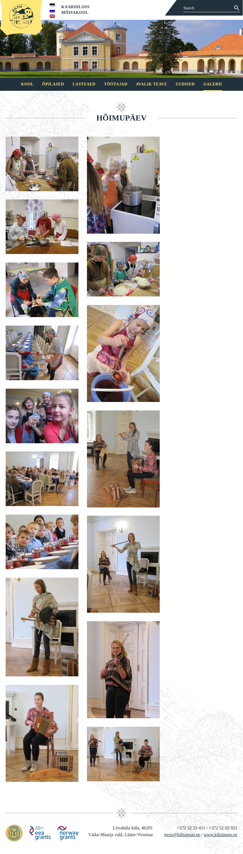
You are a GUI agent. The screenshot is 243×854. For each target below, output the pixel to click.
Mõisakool (75, 12)
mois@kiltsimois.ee (182, 834)
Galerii (212, 84)
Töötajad (115, 84)
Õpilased (53, 84)
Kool (27, 84)
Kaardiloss (75, 7)
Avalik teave (151, 84)
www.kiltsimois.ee (220, 834)
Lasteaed (84, 84)
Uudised (185, 84)
